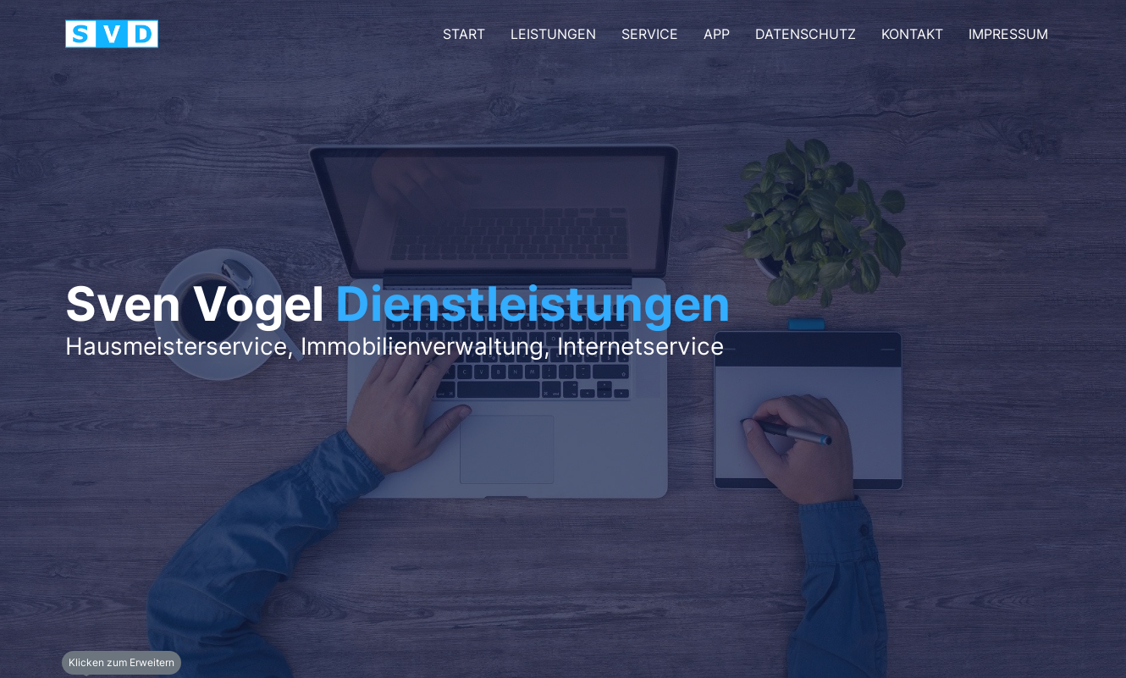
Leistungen (553, 33)
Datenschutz (805, 33)
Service (649, 33)
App (717, 33)
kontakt (912, 33)
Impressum (1008, 33)
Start (464, 33)
